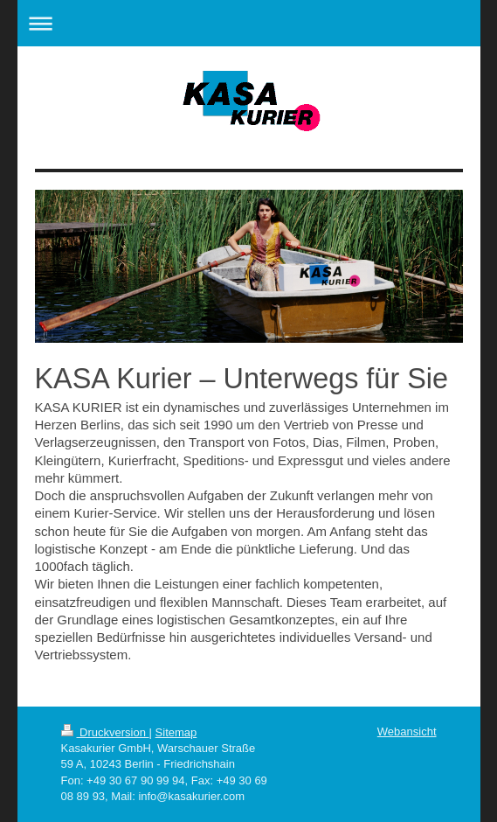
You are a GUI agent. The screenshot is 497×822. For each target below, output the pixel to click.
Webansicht (407, 731)
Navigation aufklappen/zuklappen (249, 23)
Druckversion (105, 732)
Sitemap (176, 732)
